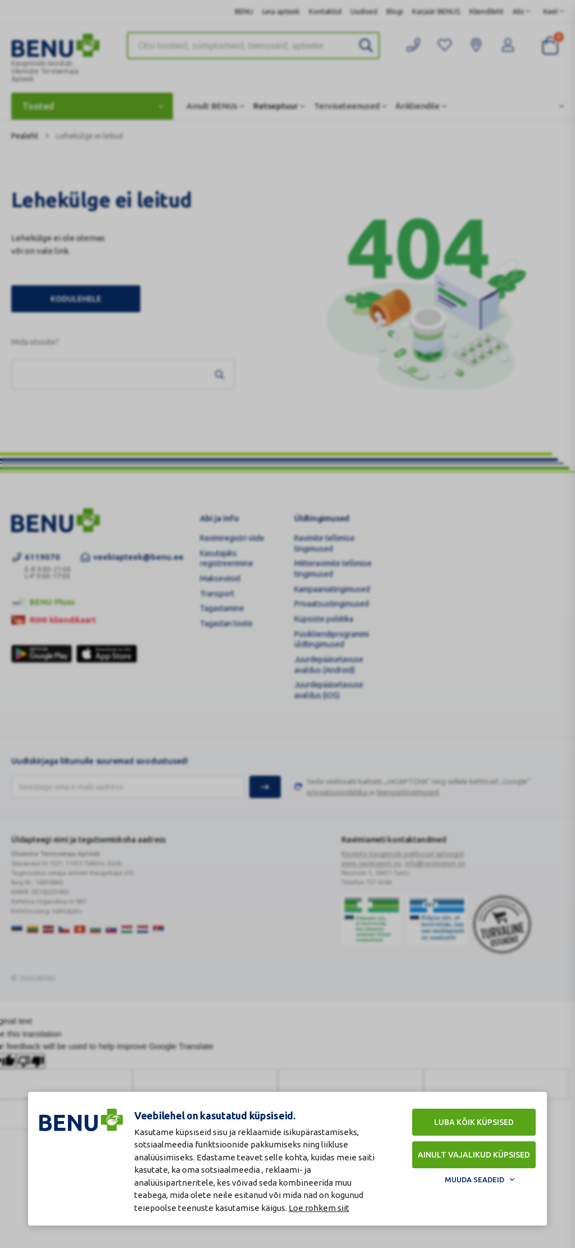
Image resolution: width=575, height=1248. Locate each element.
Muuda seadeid (474, 1179)
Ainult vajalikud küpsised (474, 1154)
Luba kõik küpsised (474, 1122)
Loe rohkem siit (319, 1208)
